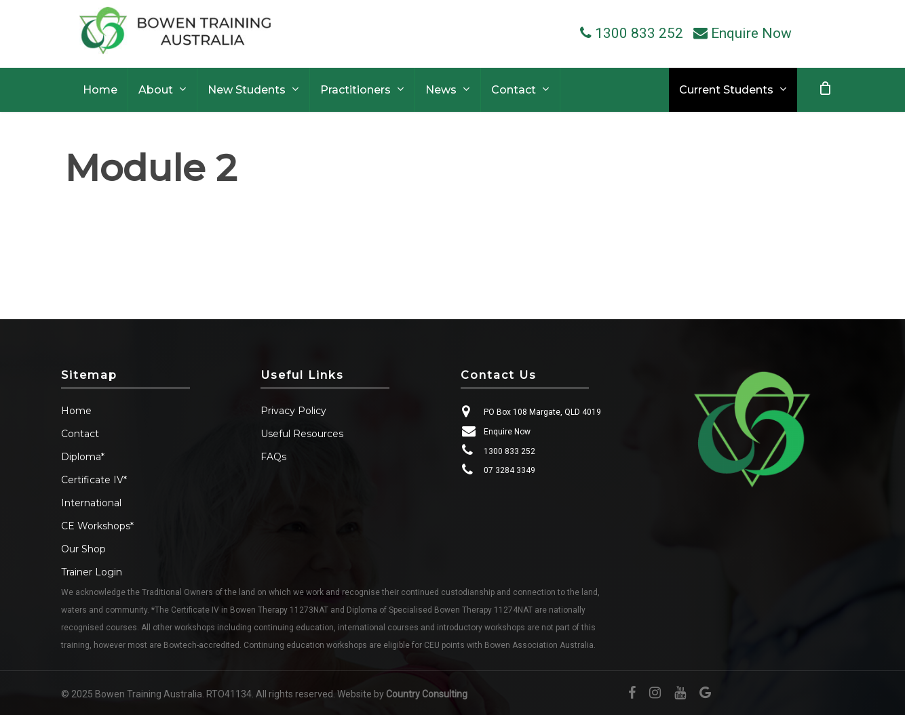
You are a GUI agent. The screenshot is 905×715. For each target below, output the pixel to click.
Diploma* (82, 457)
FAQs (273, 457)
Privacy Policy (293, 411)
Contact (80, 434)
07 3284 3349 (509, 470)
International (91, 503)
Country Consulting (426, 694)
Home (76, 411)
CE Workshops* (97, 526)
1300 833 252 (509, 451)
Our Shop (83, 549)
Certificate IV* (94, 480)
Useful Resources (302, 434)
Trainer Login (91, 572)
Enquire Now (507, 431)
